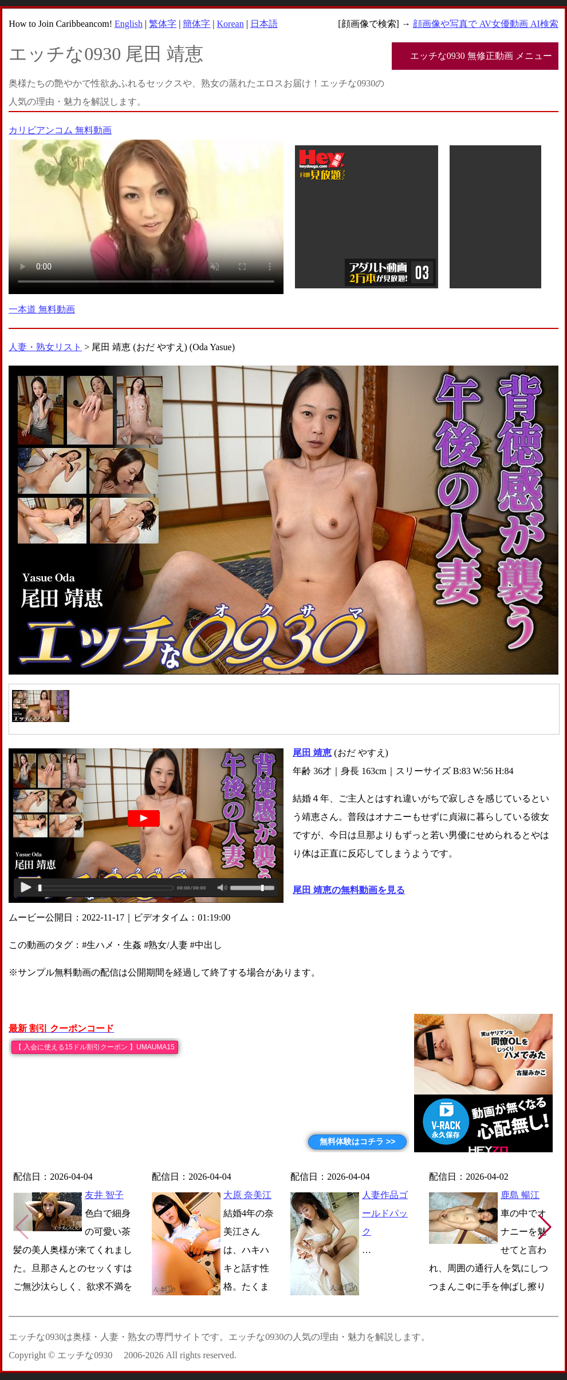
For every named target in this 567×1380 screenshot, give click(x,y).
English (129, 24)
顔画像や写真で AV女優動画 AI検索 (485, 24)
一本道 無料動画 (42, 309)
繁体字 (162, 24)
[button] (545, 1227)
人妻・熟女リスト (45, 347)
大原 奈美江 (247, 1195)
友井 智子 (104, 1195)
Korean (230, 24)
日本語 (264, 24)
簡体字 (196, 24)
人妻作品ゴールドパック (385, 1213)
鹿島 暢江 (520, 1195)
